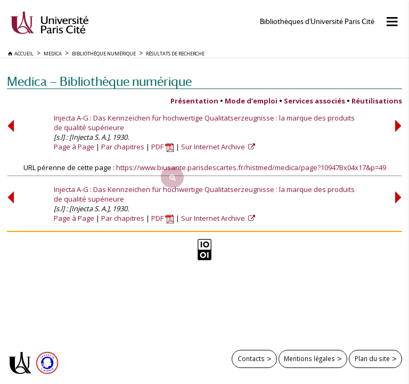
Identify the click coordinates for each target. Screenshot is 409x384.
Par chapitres (122, 146)
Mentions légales (309, 358)
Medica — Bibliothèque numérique (99, 81)
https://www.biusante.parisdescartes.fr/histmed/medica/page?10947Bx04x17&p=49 (251, 167)
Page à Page (74, 146)
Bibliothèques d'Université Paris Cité (317, 22)
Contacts (251, 358)
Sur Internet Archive (214, 146)
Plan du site (372, 358)
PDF (162, 146)
